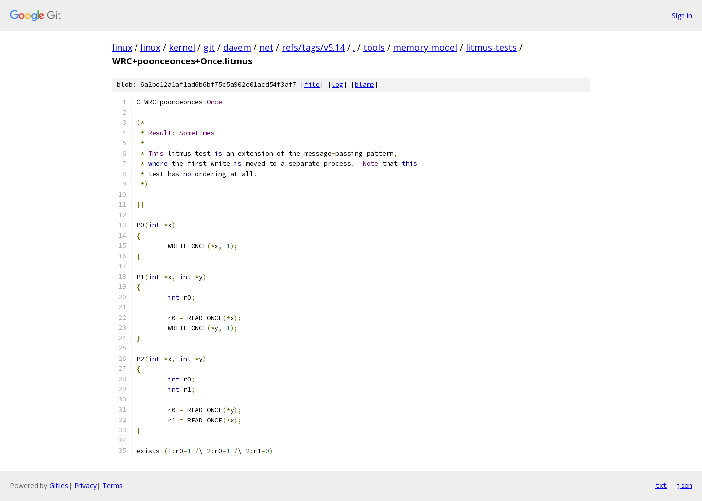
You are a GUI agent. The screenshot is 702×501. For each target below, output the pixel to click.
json (684, 485)
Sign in (682, 15)
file (312, 84)
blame (364, 84)
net (266, 47)
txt (661, 485)
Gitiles (58, 485)
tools (374, 47)
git (209, 47)
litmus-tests (491, 47)
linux (122, 47)
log (337, 84)
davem (237, 47)
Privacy (85, 485)
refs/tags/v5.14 (313, 47)
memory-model (425, 47)
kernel (182, 47)
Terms (112, 485)
